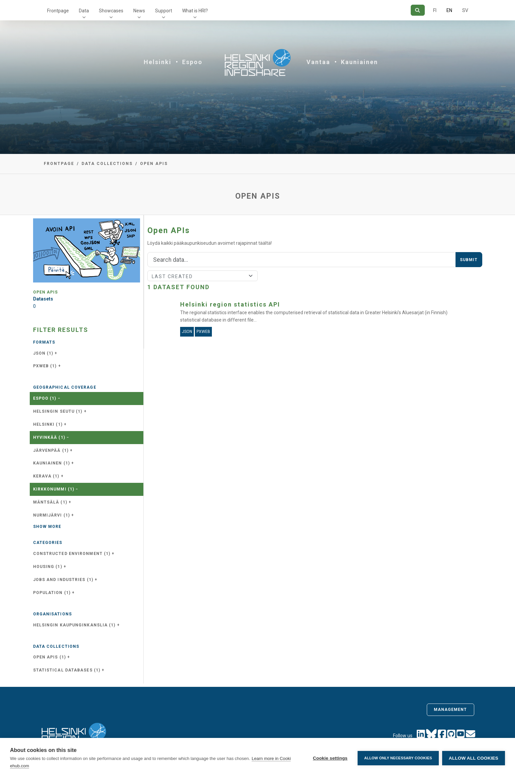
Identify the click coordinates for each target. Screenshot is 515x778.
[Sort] (202, 275)
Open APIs (154, 163)
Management (450, 709)
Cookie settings (330, 758)
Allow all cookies (473, 758)
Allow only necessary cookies (398, 758)
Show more (47, 526)
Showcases (111, 10)
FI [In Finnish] (434, 10)
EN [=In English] (449, 10)
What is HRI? (195, 10)
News (139, 10)
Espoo (192, 61)
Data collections (107, 163)
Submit (469, 259)
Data (84, 10)
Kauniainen (359, 61)
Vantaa (318, 61)
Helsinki (157, 61)
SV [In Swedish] (465, 10)
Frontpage (58, 10)
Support (163, 10)
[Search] (417, 10)
